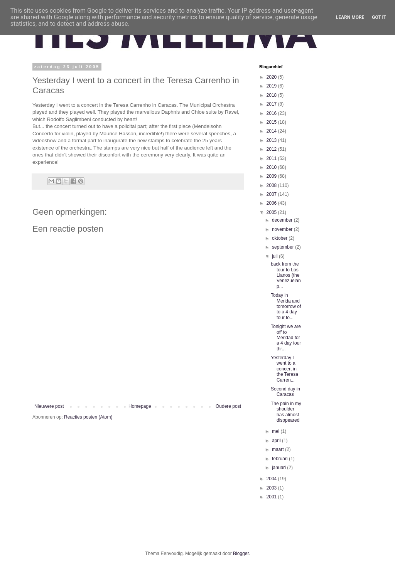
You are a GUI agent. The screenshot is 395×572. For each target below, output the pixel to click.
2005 (272, 212)
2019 (272, 86)
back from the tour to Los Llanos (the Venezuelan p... (286, 275)
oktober (280, 238)
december (283, 220)
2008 (272, 185)
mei (276, 431)
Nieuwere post (49, 406)
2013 (272, 140)
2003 (272, 488)
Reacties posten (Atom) (88, 417)
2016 (272, 113)
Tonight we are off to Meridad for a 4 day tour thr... (286, 338)
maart (278, 449)
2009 (272, 176)
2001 (272, 497)
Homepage (139, 406)
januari (279, 467)
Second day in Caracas (285, 391)
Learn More (350, 17)
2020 (272, 77)
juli (275, 256)
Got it (379, 17)
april (277, 440)
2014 (272, 131)
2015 (272, 122)
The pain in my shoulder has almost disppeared (286, 412)
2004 (272, 478)
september (283, 247)
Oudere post (228, 406)
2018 (272, 95)
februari (280, 458)
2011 (272, 158)
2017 (272, 104)
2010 (272, 167)
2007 (272, 194)
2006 (272, 203)
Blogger (241, 553)
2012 (272, 149)
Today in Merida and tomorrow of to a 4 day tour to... (286, 306)
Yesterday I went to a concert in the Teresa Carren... (284, 369)
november (283, 229)
